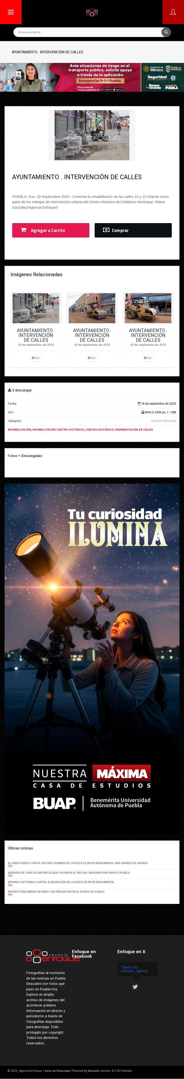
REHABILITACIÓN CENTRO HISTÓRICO (58, 429)
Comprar (116, 230)
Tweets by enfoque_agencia (134, 969)
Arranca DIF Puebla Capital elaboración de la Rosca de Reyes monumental (61, 882)
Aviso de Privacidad (57, 1070)
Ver (36, 357)
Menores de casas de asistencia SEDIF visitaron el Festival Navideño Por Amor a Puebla (69, 873)
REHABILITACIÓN (19, 429)
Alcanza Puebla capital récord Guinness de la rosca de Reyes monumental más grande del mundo (78, 863)
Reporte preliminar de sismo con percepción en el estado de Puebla (56, 892)
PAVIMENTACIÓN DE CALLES (134, 429)
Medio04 (93, 1070)
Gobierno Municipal (163, 420)
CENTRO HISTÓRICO (100, 429)
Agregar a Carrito (43, 230)
